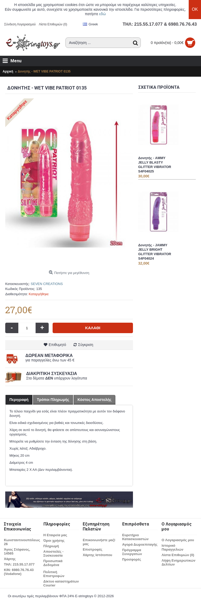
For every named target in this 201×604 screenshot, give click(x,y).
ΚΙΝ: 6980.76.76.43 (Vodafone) (19, 572)
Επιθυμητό (57, 345)
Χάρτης (10, 559)
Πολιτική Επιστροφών (53, 574)
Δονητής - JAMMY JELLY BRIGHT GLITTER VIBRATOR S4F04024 (154, 251)
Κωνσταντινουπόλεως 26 (22, 542)
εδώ (102, 14)
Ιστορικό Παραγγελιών (172, 547)
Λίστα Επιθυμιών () (177, 555)
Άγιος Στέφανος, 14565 (17, 551)
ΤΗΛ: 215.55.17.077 (19, 564)
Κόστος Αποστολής (94, 400)
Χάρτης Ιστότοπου (97, 555)
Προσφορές (131, 559)
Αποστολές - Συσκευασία (53, 553)
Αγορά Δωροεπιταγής (140, 544)
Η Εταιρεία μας (55, 535)
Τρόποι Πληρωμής (53, 400)
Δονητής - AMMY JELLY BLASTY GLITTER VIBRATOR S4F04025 (154, 164)
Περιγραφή (19, 400)
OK (195, 9)
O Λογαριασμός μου (177, 540)
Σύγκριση (85, 345)
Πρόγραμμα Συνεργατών (132, 552)
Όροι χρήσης (54, 541)
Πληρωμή (51, 546)
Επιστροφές (92, 549)
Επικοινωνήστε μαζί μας (99, 542)
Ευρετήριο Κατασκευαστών (135, 537)
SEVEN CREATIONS (47, 284)
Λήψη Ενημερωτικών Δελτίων (178, 562)
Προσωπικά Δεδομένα (53, 563)
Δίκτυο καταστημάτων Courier (61, 583)
